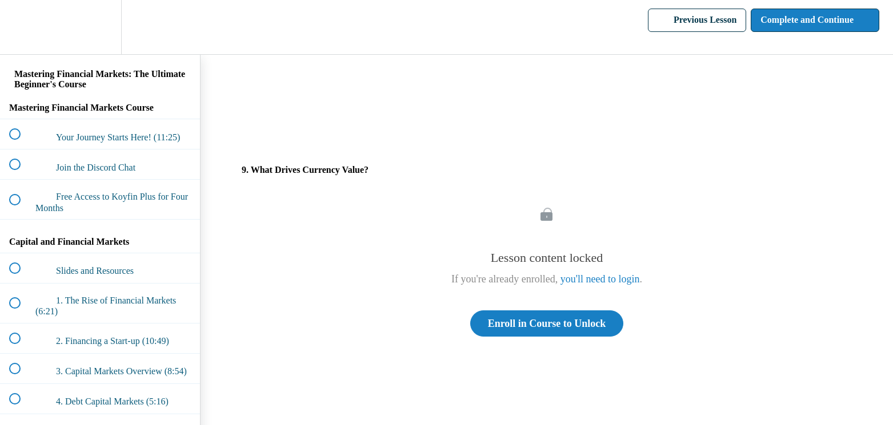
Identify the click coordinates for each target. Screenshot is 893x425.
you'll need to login (600, 279)
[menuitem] (100, 27)
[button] (21, 27)
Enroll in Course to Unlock (547, 323)
